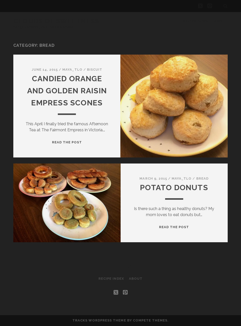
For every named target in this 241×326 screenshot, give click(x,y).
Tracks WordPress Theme (99, 320)
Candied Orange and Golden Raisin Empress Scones (67, 90)
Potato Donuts (174, 187)
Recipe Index (195, 21)
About (221, 21)
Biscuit (94, 69)
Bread (202, 178)
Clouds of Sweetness (56, 21)
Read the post (67, 142)
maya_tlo (72, 69)
